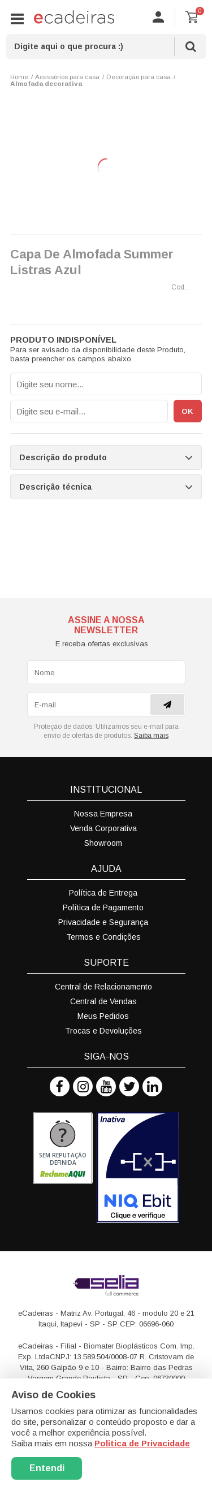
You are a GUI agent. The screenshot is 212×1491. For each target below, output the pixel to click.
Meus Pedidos (103, 1016)
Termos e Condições (103, 936)
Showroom (103, 843)
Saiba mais (151, 736)
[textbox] (106, 46)
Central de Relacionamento (103, 986)
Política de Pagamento (103, 907)
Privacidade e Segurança (103, 922)
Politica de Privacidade (142, 1443)
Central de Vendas (103, 1001)
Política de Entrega (103, 892)
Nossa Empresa (103, 813)
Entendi (46, 1468)
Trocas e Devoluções (103, 1030)
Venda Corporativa (103, 828)
